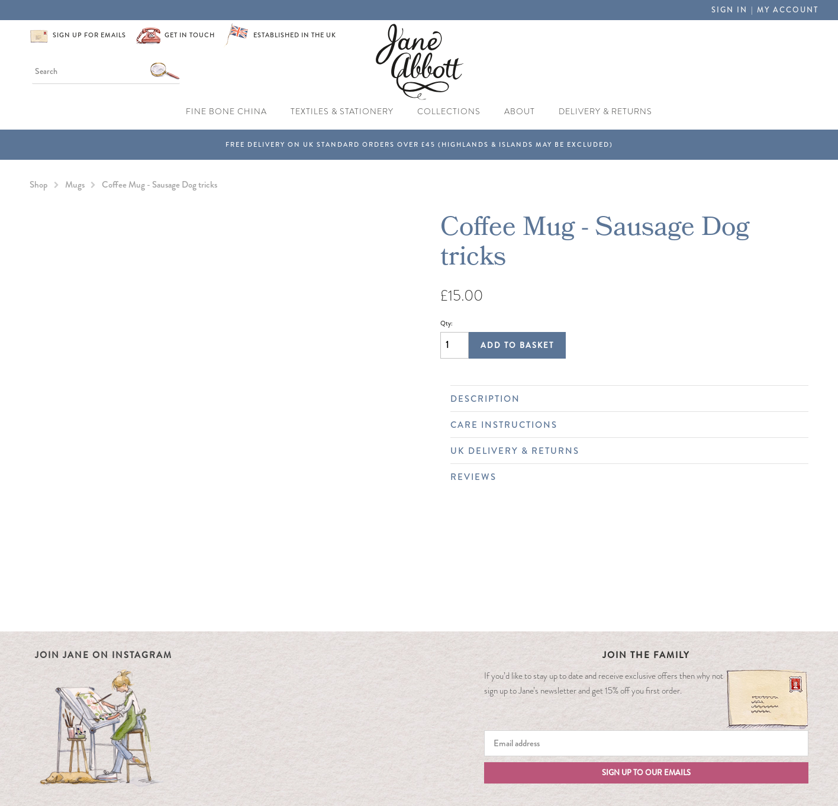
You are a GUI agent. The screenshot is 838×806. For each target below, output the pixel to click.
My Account (787, 9)
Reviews (623, 476)
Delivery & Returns (605, 111)
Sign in (729, 9)
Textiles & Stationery (342, 111)
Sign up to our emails (646, 772)
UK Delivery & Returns (623, 450)
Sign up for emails (89, 35)
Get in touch (190, 35)
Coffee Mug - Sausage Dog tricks (159, 184)
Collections (449, 111)
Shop (39, 184)
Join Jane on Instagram (103, 655)
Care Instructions (623, 424)
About (519, 111)
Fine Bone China (226, 111)
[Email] (646, 743)
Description (623, 398)
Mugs (75, 184)
